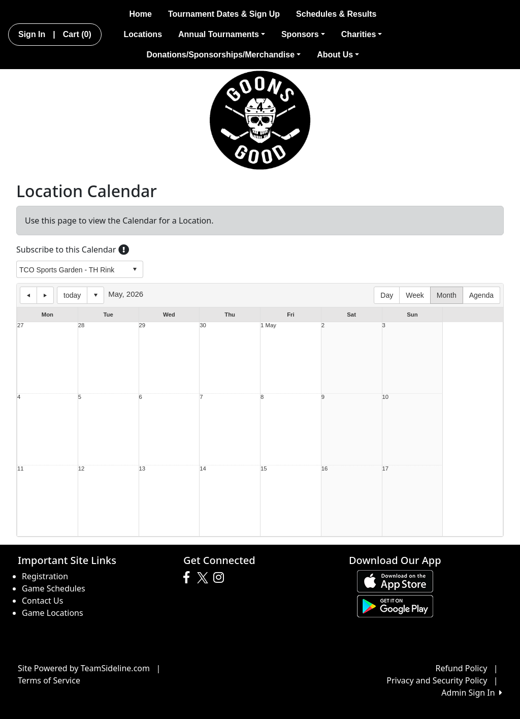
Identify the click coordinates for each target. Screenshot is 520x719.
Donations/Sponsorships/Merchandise (223, 54)
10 (385, 397)
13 (142, 469)
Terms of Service (49, 680)
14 (203, 469)
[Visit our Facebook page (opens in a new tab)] (188, 577)
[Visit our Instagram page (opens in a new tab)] (221, 577)
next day (45, 295)
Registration (45, 576)
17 (385, 469)
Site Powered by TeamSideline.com (84, 668)
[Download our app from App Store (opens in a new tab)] (395, 580)
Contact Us (42, 600)
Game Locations (52, 612)
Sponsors (303, 34)
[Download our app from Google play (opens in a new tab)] (395, 605)
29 (142, 325)
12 (81, 469)
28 (81, 325)
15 (264, 469)
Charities (361, 34)
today (72, 295)
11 (20, 469)
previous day (28, 295)
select (134, 269)
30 (203, 325)
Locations (142, 34)
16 (324, 469)
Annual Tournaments (221, 34)
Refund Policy (462, 668)
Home (140, 14)
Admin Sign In (471, 692)
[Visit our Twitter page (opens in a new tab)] (203, 577)
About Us (338, 54)
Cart (77, 34)
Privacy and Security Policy (436, 680)
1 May (268, 325)
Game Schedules (53, 588)
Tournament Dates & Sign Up (224, 14)
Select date (95, 295)
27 (20, 325)
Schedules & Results (336, 14)
